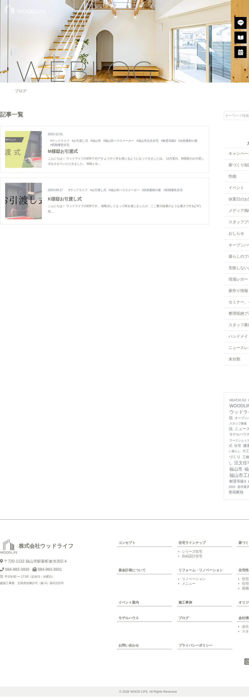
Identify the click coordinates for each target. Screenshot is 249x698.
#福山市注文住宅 (148, 140)
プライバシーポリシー (195, 646)
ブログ (183, 619)
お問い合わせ (128, 646)
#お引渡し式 (80, 140)
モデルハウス (128, 619)
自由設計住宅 (192, 557)
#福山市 (96, 140)
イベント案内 (128, 604)
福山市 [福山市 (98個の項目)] (235, 470)
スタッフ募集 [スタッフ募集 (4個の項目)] (238, 425)
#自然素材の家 (188, 140)
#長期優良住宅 (60, 145)
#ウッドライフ (60, 140)
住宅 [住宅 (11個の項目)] (237, 447)
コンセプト (126, 544)
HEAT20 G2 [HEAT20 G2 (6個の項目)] (237, 401)
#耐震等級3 (169, 140)
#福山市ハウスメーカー (119, 140)
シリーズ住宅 (192, 553)
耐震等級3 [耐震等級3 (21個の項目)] (237, 483)
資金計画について (132, 571)
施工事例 (185, 604)
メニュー (189, 585)
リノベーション (194, 580)
